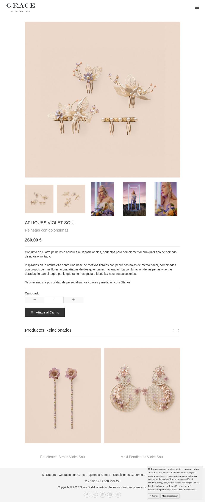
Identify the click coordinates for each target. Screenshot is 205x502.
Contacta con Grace (72, 474)
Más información (170, 495)
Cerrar (155, 495)
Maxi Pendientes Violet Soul (142, 457)
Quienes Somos (99, 474)
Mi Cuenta (49, 474)
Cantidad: (32, 293)
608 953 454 (112, 481)
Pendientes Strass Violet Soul (63, 457)
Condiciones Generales (129, 474)
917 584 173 (93, 481)
